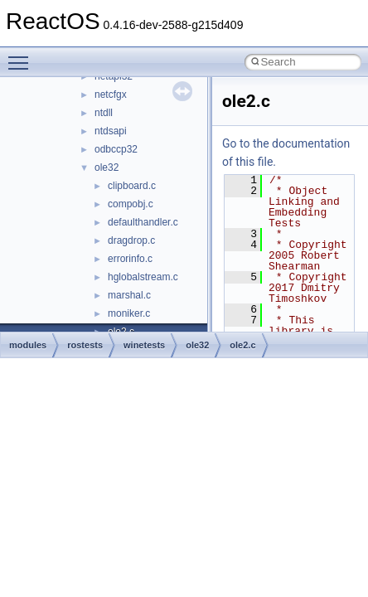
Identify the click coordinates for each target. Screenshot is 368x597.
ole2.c (242, 345)
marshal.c (129, 295)
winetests (144, 345)
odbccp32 (116, 149)
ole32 (106, 167)
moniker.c (129, 313)
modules (27, 345)
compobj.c (130, 204)
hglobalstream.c (143, 277)
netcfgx (110, 94)
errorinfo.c (130, 259)
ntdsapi (110, 131)
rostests (85, 345)
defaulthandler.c (143, 222)
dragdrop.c (131, 240)
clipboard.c (132, 186)
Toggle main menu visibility (22, 55)
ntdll (103, 113)
